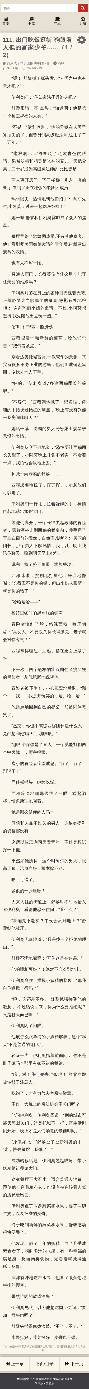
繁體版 (50, 1383)
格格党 (24, 1379)
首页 (5, 21)
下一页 (74, 1363)
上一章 (15, 1363)
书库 (31, 21)
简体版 (39, 1383)
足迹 (83, 21)
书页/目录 (44, 1363)
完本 (57, 21)
